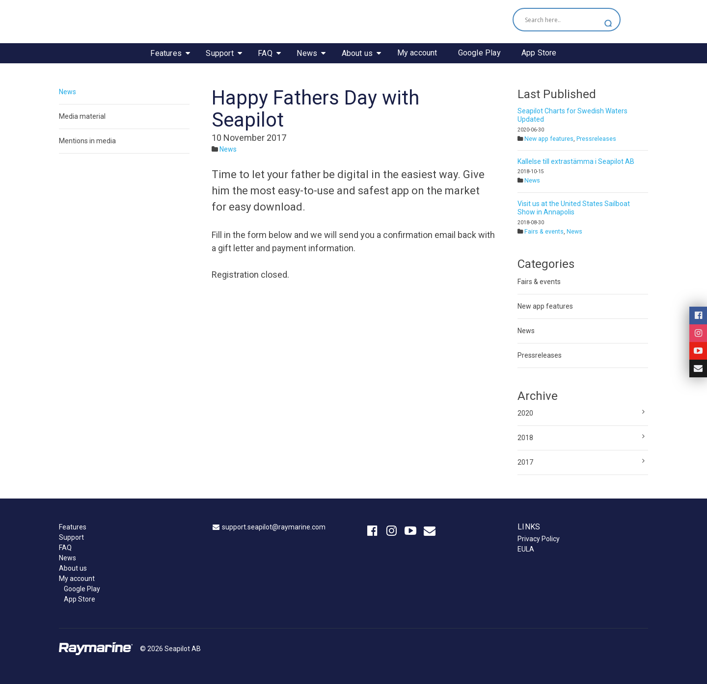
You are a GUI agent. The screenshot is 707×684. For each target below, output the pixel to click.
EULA (525, 549)
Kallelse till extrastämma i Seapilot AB (575, 161)
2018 (525, 438)
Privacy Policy (538, 539)
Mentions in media (87, 141)
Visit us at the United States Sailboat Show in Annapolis (573, 208)
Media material (82, 116)
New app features (548, 138)
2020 (525, 413)
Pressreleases (596, 138)
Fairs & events (544, 231)
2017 (525, 462)
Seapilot (353, 21)
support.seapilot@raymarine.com (274, 527)
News (67, 92)
